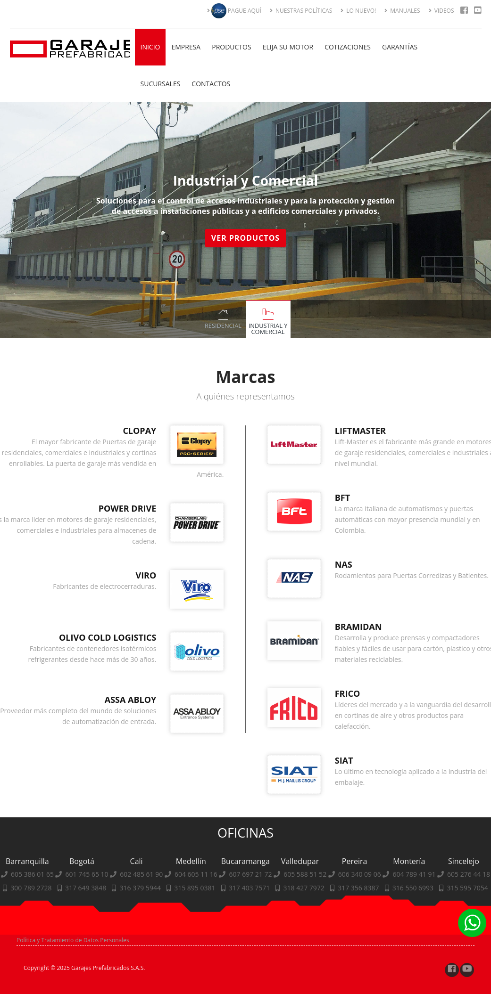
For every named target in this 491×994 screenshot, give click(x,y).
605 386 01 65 (32, 930)
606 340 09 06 (359, 930)
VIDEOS (441, 11)
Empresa (185, 46)
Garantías (399, 46)
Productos (231, 46)
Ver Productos (247, 238)
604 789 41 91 (413, 930)
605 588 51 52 (304, 930)
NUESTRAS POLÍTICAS (301, 11)
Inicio (150, 46)
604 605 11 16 (196, 930)
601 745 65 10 (87, 930)
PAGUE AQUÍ (234, 11)
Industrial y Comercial (268, 328)
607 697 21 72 (250, 930)
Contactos (210, 83)
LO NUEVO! (358, 11)
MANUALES (402, 11)
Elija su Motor (288, 46)
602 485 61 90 (141, 930)
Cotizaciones (348, 46)
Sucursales (161, 83)
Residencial (223, 325)
